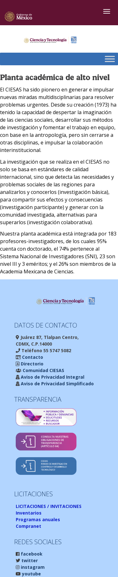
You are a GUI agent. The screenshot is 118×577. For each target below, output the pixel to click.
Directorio (31, 364)
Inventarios (29, 513)
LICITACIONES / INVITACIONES (48, 506)
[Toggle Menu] (110, 59)
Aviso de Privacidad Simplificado (57, 384)
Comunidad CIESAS (42, 370)
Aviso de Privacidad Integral (52, 377)
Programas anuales (38, 519)
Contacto (32, 357)
